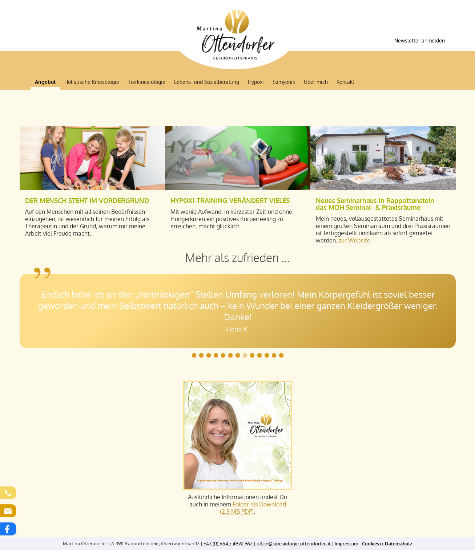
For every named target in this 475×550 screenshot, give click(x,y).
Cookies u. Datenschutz (387, 543)
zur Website (354, 240)
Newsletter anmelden (419, 40)
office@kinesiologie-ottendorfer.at (294, 543)
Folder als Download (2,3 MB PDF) (253, 508)
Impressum (346, 543)
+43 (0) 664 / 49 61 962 (228, 543)
